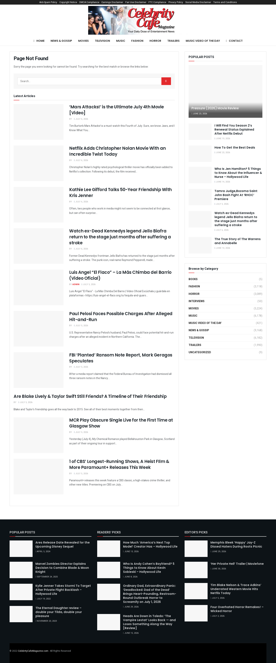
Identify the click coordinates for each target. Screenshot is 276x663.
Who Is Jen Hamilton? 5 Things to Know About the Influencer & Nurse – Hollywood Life (238, 173)
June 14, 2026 (222, 181)
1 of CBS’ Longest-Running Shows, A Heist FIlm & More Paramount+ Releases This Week (119, 464)
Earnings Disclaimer (112, 2)
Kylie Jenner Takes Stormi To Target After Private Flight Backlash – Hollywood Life (63, 590)
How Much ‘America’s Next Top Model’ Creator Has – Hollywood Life (150, 544)
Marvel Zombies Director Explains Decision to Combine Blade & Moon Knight (62, 568)
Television (102, 41)
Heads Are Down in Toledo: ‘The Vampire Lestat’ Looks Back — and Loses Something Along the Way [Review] (149, 622)
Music (120, 41)
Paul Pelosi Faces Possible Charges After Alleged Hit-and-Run (120, 317)
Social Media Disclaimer (198, 2)
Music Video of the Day (203, 41)
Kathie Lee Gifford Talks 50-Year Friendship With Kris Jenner (120, 193)
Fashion (137, 41)
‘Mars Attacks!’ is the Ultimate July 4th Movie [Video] (116, 110)
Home (38, 41)
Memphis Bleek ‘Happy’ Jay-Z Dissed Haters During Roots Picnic (236, 544)
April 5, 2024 (42, 551)
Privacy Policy (175, 2)
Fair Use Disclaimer (135, 2)
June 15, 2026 (131, 633)
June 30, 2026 (218, 568)
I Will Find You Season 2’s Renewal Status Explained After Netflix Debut (234, 129)
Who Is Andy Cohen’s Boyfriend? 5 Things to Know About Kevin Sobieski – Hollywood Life (148, 568)
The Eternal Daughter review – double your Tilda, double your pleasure (58, 612)
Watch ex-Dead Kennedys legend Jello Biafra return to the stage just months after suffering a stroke (120, 237)
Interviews (197, 301)
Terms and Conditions (225, 2)
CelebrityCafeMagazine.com (33, 651)
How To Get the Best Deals (234, 148)
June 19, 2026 (222, 138)
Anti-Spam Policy (48, 2)
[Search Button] (166, 81)
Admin (75, 284)
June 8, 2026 (130, 576)
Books (193, 279)
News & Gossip (61, 41)
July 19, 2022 (43, 598)
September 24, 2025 (46, 576)
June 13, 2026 (131, 551)
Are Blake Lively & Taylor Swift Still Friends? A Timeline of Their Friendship (90, 396)
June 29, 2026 (131, 606)
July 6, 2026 (81, 119)
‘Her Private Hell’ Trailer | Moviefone (237, 564)
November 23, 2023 (46, 621)
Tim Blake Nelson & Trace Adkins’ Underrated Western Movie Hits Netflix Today (235, 589)
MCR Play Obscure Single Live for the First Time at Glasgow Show (121, 423)
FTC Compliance (157, 2)
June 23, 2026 (199, 113)
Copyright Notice (68, 2)
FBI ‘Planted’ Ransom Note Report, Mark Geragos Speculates (120, 358)
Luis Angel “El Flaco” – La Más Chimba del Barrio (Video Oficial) (120, 275)
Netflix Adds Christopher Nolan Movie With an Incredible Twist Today (117, 151)
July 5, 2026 (88, 284)
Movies (83, 41)
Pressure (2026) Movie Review (215, 108)
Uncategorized (200, 352)
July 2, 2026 (217, 616)
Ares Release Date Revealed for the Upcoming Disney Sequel (62, 544)
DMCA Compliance (89, 2)
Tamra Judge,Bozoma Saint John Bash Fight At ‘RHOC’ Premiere (235, 195)
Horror (155, 41)
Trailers (173, 41)
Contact (234, 41)
